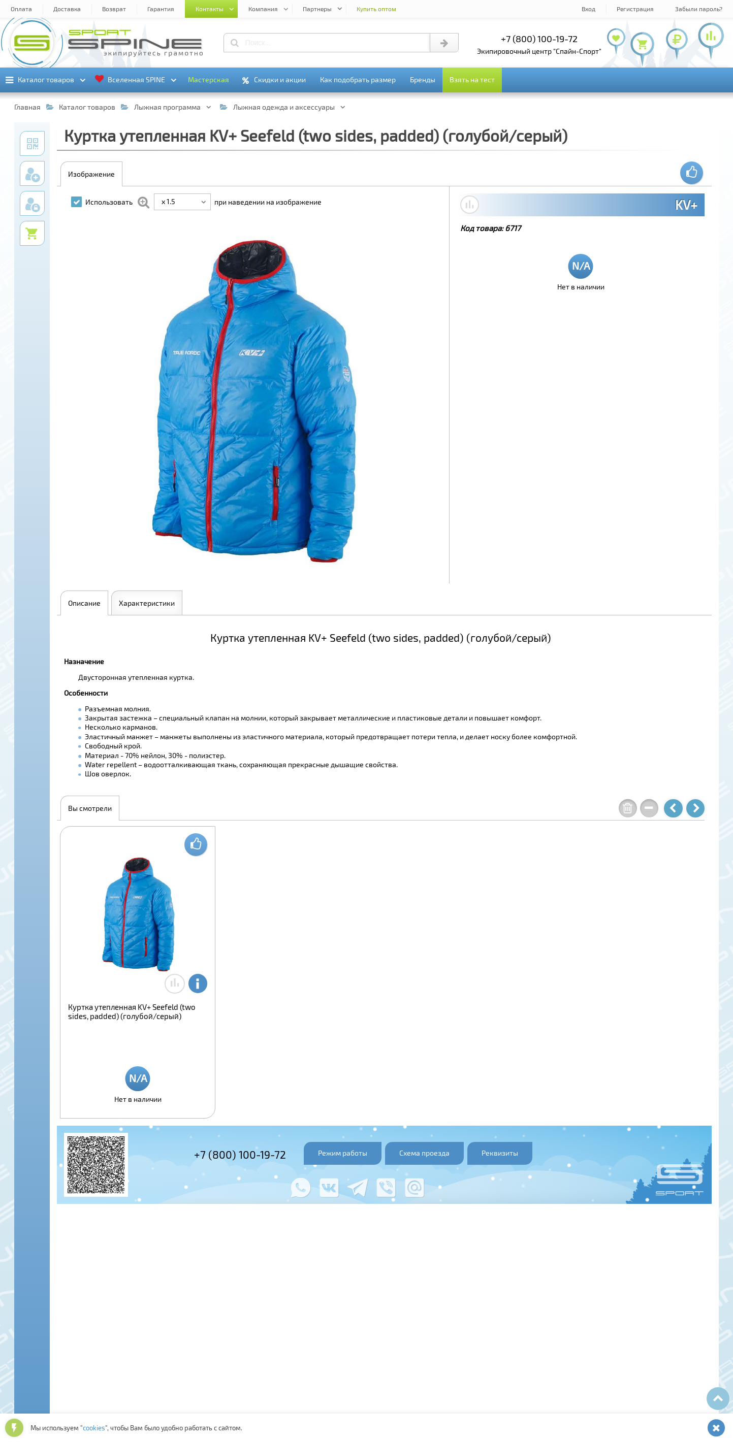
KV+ (686, 204)
